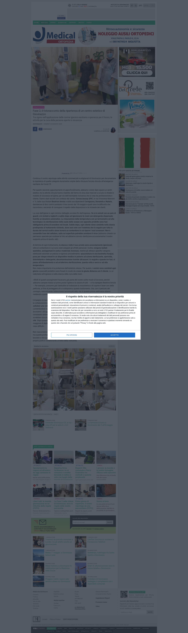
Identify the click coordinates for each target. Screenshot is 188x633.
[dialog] (94, 317)
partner (68, 300)
